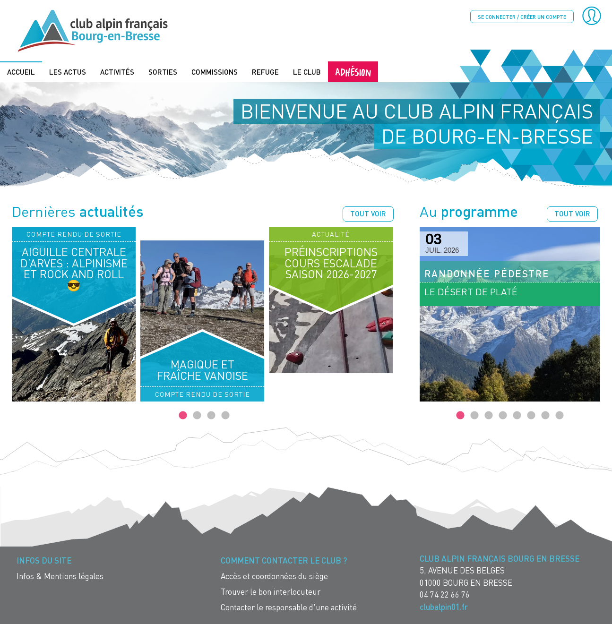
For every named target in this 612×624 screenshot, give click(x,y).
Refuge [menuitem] (265, 71)
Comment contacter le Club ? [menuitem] (284, 560)
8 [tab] (559, 415)
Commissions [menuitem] (214, 71)
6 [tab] (531, 415)
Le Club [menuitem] (307, 71)
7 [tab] (545, 415)
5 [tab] (517, 415)
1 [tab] (183, 415)
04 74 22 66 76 (445, 594)
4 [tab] (225, 415)
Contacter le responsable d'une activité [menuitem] (289, 607)
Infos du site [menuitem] (44, 560)
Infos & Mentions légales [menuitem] (60, 576)
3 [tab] (211, 415)
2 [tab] (197, 415)
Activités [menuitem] (117, 71)
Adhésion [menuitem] (353, 71)
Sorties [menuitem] (162, 71)
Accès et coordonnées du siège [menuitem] (274, 576)
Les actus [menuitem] (67, 71)
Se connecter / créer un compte (522, 17)
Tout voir (368, 213)
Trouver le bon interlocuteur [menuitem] (270, 591)
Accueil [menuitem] (21, 71)
